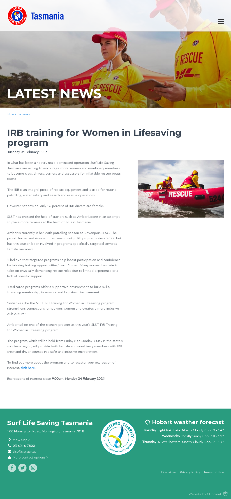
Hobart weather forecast (184, 422)
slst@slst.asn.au (25, 452)
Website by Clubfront (205, 494)
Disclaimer (169, 472)
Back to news (18, 114)
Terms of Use (213, 472)
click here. (28, 368)
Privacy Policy (190, 472)
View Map (21, 440)
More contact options (30, 457)
